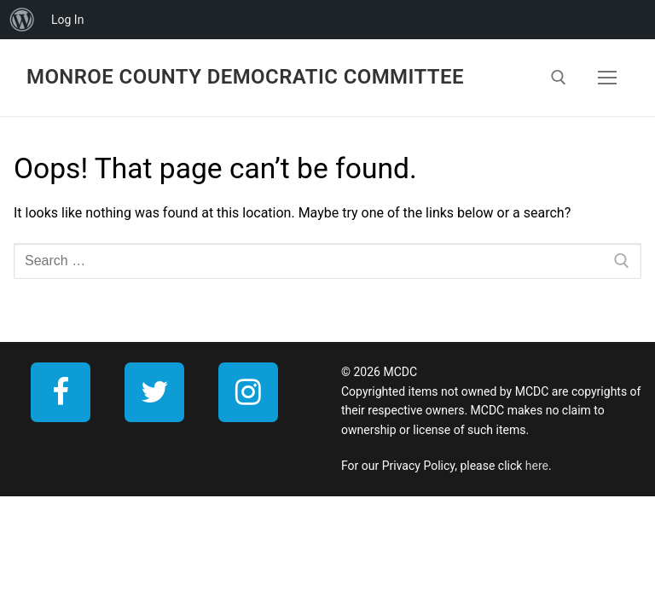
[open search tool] (558, 77)
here (536, 465)
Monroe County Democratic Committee (245, 77)
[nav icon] (607, 78)
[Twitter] (154, 392)
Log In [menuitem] (67, 19)
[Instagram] (248, 392)
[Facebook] (60, 392)
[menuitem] (22, 19)
